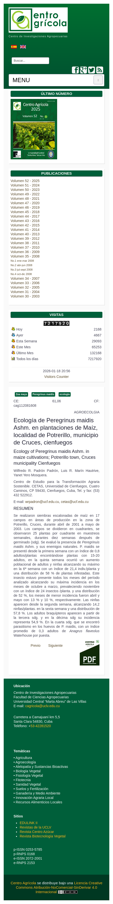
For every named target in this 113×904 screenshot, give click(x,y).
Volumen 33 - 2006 (25, 283)
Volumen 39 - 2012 (25, 238)
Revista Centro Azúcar (37, 832)
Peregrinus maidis (43, 394)
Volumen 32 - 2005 (25, 287)
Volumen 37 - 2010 (25, 247)
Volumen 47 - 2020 (25, 203)
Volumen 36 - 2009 (25, 252)
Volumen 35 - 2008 (25, 256)
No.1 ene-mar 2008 (22, 260)
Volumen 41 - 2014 (25, 230)
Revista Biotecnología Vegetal (42, 836)
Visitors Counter (56, 377)
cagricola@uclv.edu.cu (42, 706)
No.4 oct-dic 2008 (21, 274)
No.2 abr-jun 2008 (21, 265)
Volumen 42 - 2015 (25, 225)
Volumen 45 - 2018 (25, 212)
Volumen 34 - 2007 (25, 278)
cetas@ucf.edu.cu (74, 502)
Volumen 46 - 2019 (25, 207)
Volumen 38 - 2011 (25, 243)
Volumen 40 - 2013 (25, 234)
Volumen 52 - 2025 (25, 181)
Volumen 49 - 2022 (25, 194)
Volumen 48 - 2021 (25, 199)
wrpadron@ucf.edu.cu (42, 502)
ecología (65, 394)
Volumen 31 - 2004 (25, 292)
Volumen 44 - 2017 (25, 216)
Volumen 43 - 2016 (25, 221)
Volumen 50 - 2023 (25, 190)
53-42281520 (41, 726)
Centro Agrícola (24, 883)
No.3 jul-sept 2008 (21, 269)
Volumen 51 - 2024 (25, 185)
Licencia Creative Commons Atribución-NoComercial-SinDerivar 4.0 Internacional (59, 887)
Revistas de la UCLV (35, 827)
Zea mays (21, 394)
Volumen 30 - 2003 (25, 296)
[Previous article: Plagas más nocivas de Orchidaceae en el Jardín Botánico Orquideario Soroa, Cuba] (33, 645)
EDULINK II (28, 823)
